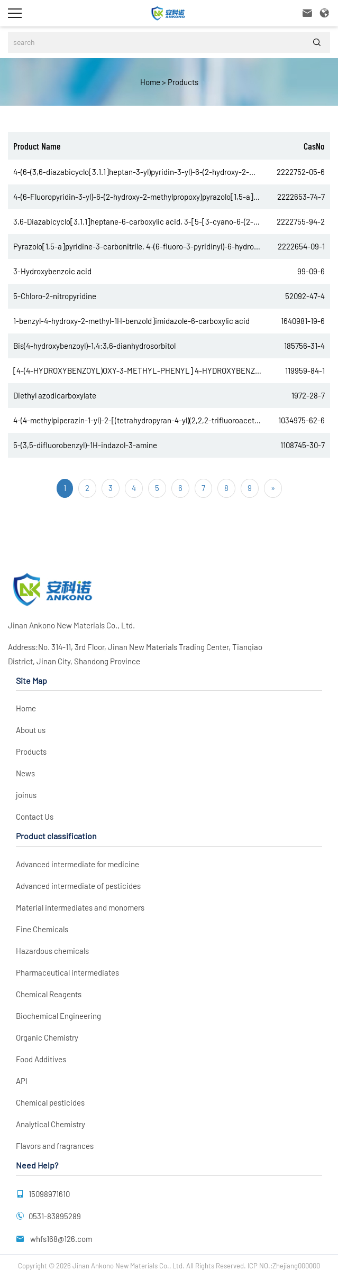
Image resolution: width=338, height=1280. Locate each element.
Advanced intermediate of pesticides (78, 886)
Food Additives (41, 1059)
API (22, 1081)
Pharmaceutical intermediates (67, 972)
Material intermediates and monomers (80, 907)
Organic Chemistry (47, 1037)
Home (150, 82)
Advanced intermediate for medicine (77, 864)
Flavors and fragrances (55, 1146)
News (25, 773)
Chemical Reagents (48, 994)
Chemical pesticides (50, 1102)
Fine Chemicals (42, 929)
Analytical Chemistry (50, 1124)
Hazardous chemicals (52, 951)
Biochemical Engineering (58, 1016)
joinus (26, 795)
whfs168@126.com (60, 1239)
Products (182, 82)
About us (30, 730)
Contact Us (34, 816)
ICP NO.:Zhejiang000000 (284, 1266)
